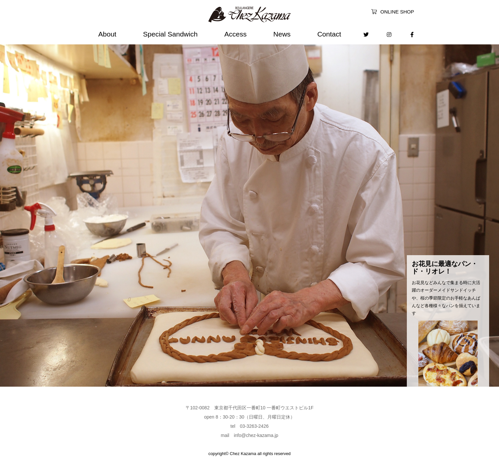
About (107, 34)
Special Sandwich (170, 34)
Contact (329, 34)
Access (235, 34)
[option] (249, 211)
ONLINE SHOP (392, 11)
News (282, 34)
